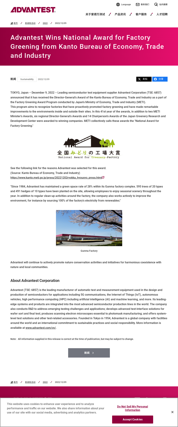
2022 (45, 23)
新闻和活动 (30, 23)
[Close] (172, 413)
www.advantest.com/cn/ (41, 327)
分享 (158, 79)
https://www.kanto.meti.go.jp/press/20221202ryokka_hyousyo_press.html (57, 177)
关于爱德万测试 (95, 14)
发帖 (142, 79)
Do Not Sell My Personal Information (132, 409)
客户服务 (141, 14)
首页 (16, 23)
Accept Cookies (133, 420)
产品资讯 (120, 14)
